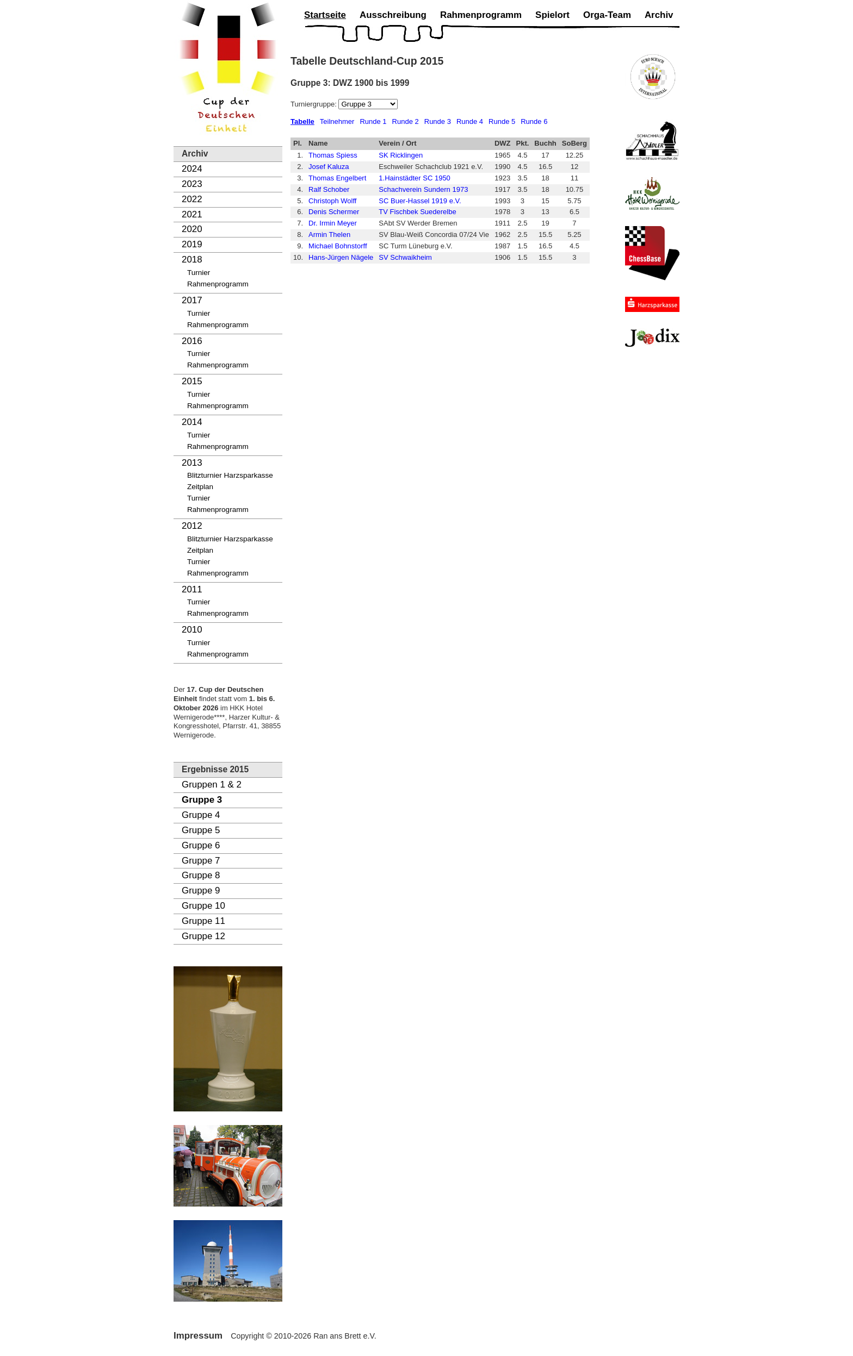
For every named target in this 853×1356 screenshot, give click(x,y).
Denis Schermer (333, 212)
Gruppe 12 (203, 936)
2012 (192, 526)
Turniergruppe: (314, 104)
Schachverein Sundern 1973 (423, 189)
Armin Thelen (329, 234)
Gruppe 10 (203, 906)
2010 (192, 629)
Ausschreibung (393, 15)
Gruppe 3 (202, 800)
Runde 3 (437, 121)
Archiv (659, 15)
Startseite (325, 15)
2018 (192, 259)
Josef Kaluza (328, 167)
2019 (192, 244)
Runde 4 (469, 121)
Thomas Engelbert (337, 178)
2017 (192, 300)
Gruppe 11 (203, 921)
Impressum (198, 1335)
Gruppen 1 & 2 (212, 784)
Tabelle (302, 121)
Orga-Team (607, 15)
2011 (192, 589)
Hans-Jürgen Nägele (340, 257)
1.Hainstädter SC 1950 (414, 178)
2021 (192, 214)
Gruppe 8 (201, 875)
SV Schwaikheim (405, 257)
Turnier (198, 272)
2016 (192, 341)
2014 (192, 422)
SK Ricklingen (401, 155)
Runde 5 (502, 121)
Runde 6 (534, 121)
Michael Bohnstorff (337, 246)
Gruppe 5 (201, 830)
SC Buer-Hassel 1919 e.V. (420, 201)
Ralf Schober (328, 189)
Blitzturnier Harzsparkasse (230, 475)
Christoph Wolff (332, 201)
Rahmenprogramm (218, 284)
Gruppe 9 (201, 890)
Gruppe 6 (201, 845)
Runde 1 (373, 121)
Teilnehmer (337, 121)
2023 (192, 184)
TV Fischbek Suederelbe (417, 212)
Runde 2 (405, 121)
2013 (192, 463)
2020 (192, 229)
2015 (192, 381)
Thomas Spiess (332, 155)
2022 (192, 199)
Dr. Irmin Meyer (332, 223)
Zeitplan (200, 487)
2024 (192, 169)
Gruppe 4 (201, 815)
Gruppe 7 (201, 860)
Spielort (552, 15)
